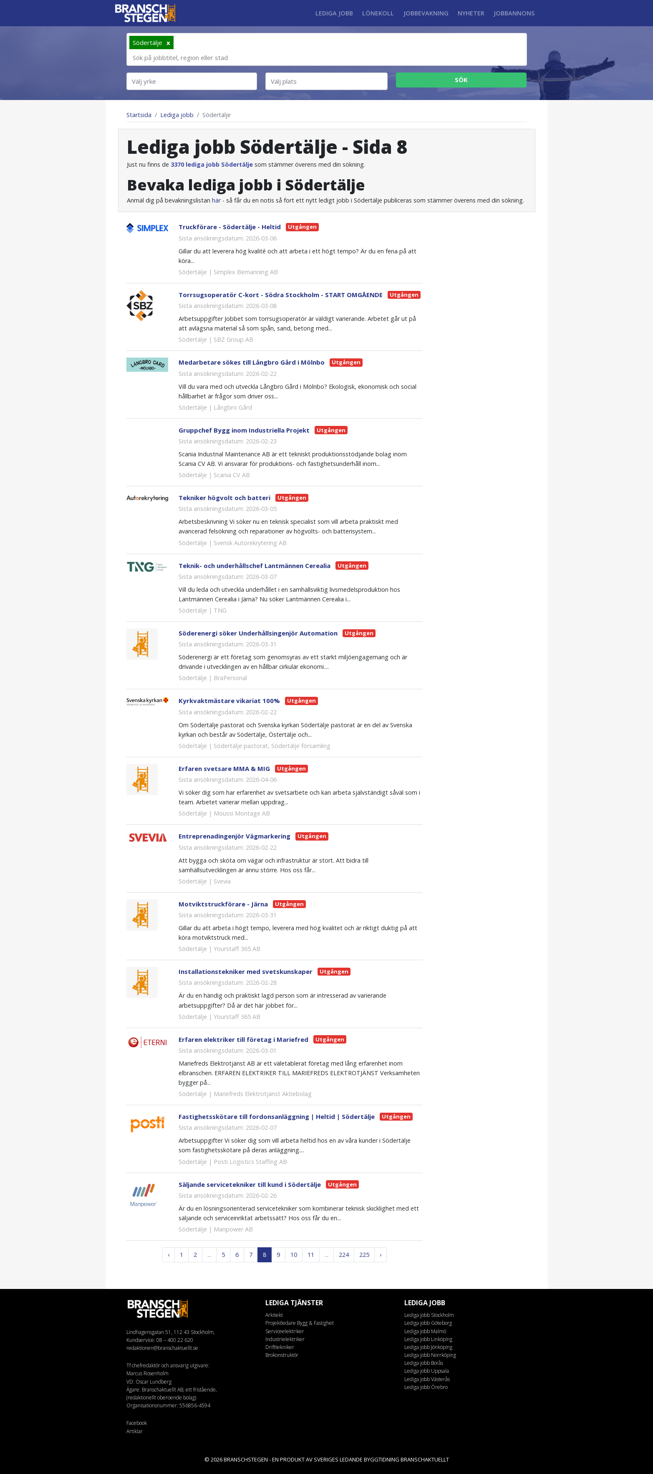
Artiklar (134, 1431)
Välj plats (284, 81)
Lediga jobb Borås (423, 1362)
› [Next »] (380, 1255)
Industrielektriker (285, 1339)
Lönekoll (378, 13)
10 (293, 1255)
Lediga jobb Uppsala (426, 1370)
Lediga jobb (334, 13)
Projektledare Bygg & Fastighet (299, 1322)
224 (344, 1255)
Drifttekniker (279, 1347)
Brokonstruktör (281, 1355)
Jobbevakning (426, 13)
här (216, 200)
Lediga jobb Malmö (425, 1331)
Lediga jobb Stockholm (429, 1315)
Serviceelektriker (284, 1331)
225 (364, 1255)
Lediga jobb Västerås (427, 1379)
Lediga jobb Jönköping (428, 1347)
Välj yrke (144, 81)
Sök (461, 79)
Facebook (136, 1422)
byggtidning (381, 1459)
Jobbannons (514, 13)
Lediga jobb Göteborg (428, 1322)
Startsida (138, 115)
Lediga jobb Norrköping (430, 1355)
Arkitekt (274, 1315)
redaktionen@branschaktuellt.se (162, 1347)
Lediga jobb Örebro (426, 1387)
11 (311, 1255)
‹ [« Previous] (168, 1255)
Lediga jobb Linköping (428, 1339)
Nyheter (471, 13)
